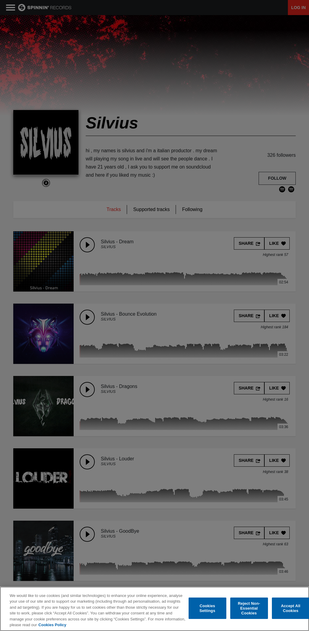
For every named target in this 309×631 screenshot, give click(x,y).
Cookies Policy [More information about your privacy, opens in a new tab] (52, 625)
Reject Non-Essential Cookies (249, 608)
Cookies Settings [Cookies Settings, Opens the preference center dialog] (207, 608)
